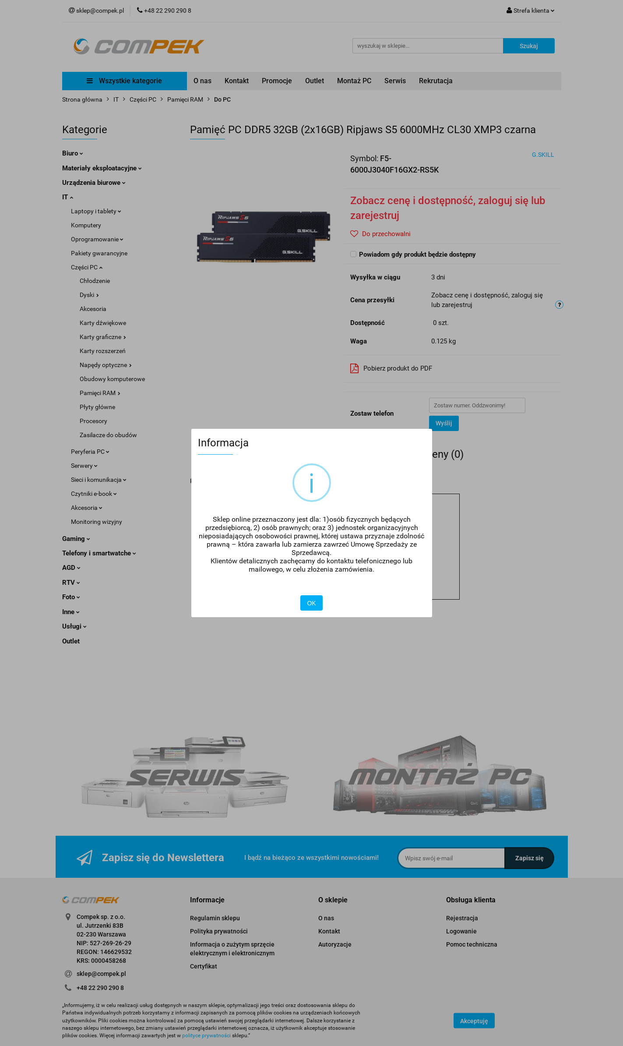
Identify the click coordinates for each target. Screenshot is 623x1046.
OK (311, 603)
